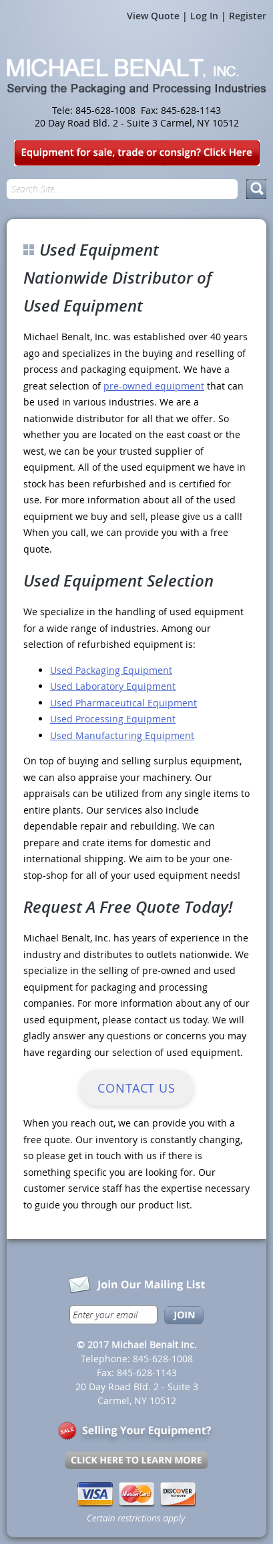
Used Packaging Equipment (111, 670)
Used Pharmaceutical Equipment (123, 702)
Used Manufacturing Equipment (122, 735)
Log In (204, 15)
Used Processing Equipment (113, 718)
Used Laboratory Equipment (113, 686)
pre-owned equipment (153, 386)
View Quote (153, 15)
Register (247, 15)
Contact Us (136, 1088)
